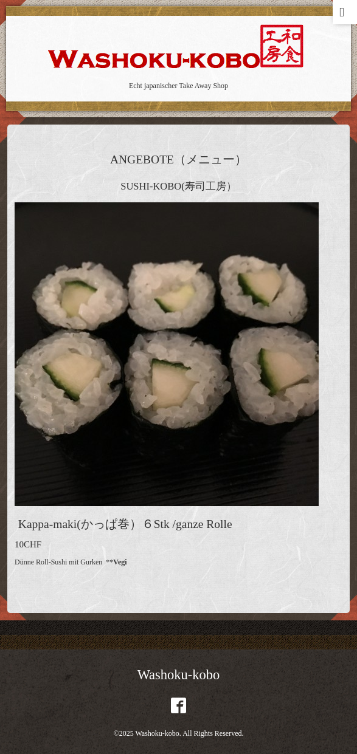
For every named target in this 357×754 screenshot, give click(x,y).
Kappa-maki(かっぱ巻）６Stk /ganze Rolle (125, 524)
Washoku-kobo (178, 674)
